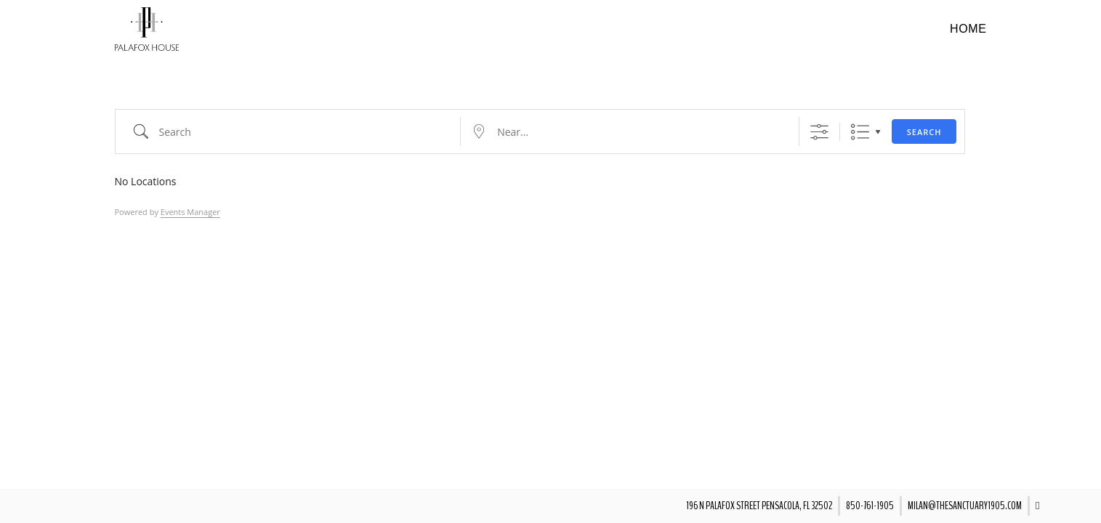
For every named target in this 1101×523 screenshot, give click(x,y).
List (860, 132)
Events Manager (190, 211)
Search (924, 131)
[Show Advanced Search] (819, 132)
